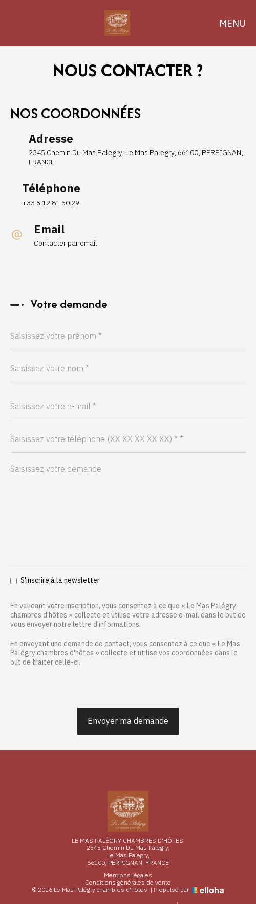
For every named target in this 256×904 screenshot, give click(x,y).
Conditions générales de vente (128, 882)
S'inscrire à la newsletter (55, 580)
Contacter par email (65, 243)
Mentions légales (128, 875)
